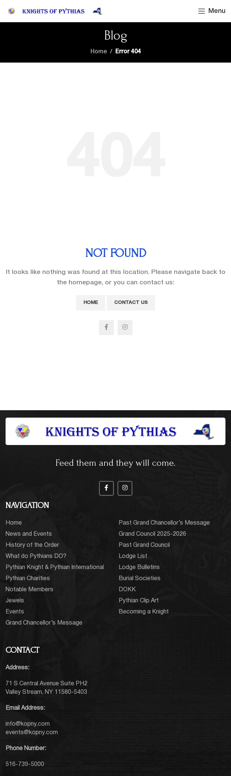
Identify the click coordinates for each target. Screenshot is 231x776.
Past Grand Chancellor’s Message (164, 523)
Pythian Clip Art (139, 600)
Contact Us (131, 303)
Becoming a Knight (144, 612)
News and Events (29, 534)
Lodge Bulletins (139, 567)
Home (98, 51)
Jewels (15, 600)
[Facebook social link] (106, 327)
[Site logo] (56, 11)
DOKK (127, 589)
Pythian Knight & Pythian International (55, 567)
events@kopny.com (32, 732)
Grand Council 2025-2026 (152, 534)
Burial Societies (140, 578)
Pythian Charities (28, 578)
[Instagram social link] (125, 327)
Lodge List (133, 556)
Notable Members (29, 589)
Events (15, 612)
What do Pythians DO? (36, 556)
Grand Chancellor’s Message (44, 623)
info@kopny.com (28, 724)
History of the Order (32, 545)
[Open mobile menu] (211, 11)
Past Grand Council (144, 545)
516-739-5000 (25, 764)
